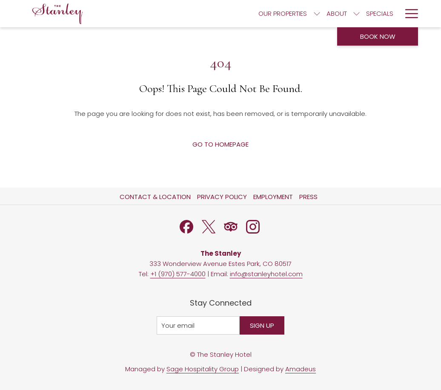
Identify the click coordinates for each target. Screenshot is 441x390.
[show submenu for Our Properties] (184, 13)
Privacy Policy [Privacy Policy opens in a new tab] (223, 196)
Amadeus (300, 368)
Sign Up (262, 325)
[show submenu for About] (224, 13)
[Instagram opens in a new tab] (253, 226)
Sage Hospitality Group (202, 368)
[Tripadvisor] (231, 226)
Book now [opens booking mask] (377, 36)
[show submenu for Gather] (345, 13)
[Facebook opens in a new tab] (186, 226)
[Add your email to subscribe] (198, 325)
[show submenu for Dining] (303, 13)
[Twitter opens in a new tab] (208, 226)
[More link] (408, 13)
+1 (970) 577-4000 (178, 273)
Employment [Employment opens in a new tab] (274, 196)
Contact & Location (155, 196)
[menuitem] (150, 13)
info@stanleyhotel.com (266, 273)
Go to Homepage (220, 144)
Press (308, 196)
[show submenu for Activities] (395, 13)
